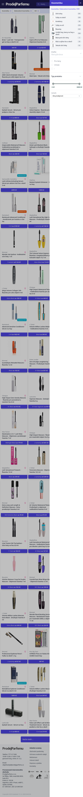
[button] (41, 398)
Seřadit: (54, 93)
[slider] (53, 84)
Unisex (57, 65)
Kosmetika (55, 9)
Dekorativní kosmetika (68, 9)
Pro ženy (57, 61)
